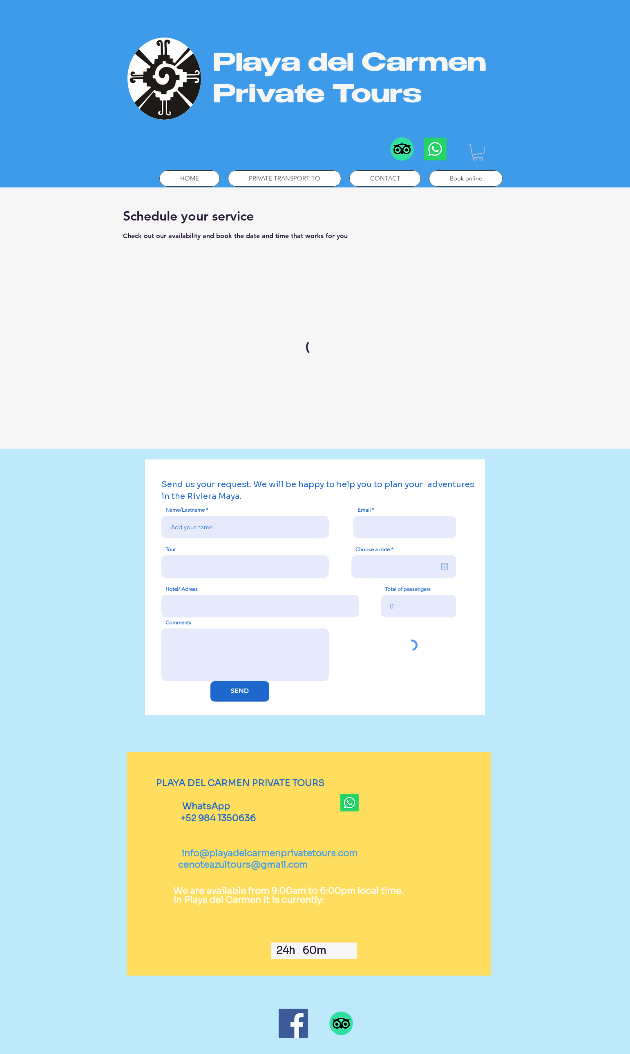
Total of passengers (408, 589)
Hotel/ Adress (181, 589)
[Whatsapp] (435, 149)
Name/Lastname (185, 510)
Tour (170, 549)
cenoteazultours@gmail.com (243, 864)
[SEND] (239, 691)
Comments (178, 622)
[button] (478, 152)
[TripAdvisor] (402, 149)
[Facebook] (293, 1023)
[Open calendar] (444, 566)
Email (364, 510)
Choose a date (375, 549)
